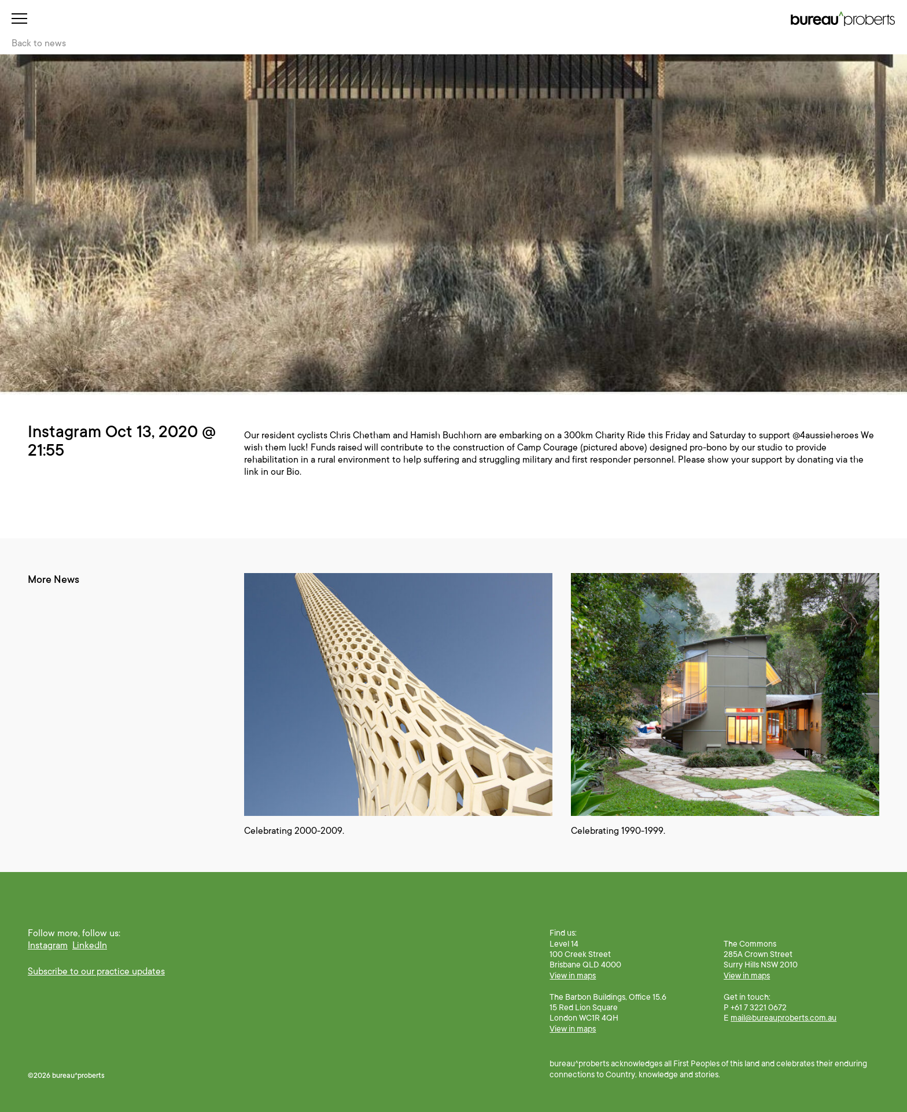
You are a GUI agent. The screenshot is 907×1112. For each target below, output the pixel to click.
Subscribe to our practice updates (96, 971)
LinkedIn (89, 945)
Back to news (39, 43)
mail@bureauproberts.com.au (783, 1018)
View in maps (573, 975)
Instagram (48, 945)
